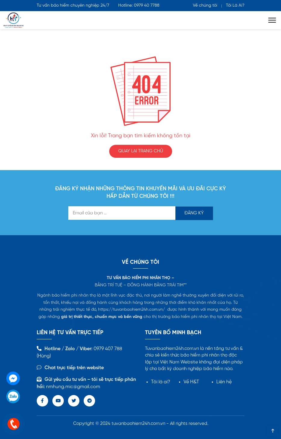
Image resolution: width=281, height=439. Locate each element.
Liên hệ (224, 382)
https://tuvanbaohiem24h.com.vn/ (131, 309)
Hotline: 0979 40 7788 (138, 5)
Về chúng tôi (205, 5)
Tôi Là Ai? (235, 5)
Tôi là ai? (160, 382)
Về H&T (191, 382)
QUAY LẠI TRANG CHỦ (140, 151)
